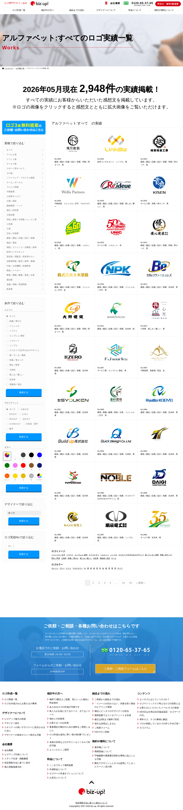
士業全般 (11, 215)
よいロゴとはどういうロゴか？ (155, 699)
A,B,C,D (24, 408)
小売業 (10, 224)
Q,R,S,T (26, 418)
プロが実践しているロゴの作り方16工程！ (160, 723)
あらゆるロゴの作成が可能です (64, 707)
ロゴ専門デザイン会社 (27, 3)
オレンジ (7, 474)
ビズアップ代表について (16, 754)
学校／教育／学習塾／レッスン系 (22, 219)
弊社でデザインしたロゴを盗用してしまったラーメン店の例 (115, 765)
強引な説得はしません (105, 723)
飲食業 (10, 289)
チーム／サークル (15, 182)
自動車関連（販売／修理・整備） (22, 261)
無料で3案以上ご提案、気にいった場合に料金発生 (69, 701)
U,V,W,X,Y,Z (14, 423)
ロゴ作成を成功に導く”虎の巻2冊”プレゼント (70, 736)
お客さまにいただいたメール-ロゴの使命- (160, 707)
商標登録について (103, 751)
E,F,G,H (12, 413)
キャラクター (94, 555)
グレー (23, 454)
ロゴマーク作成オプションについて (66, 773)
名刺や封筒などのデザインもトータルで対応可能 (69, 744)
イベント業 (12, 159)
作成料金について (58, 769)
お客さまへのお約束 (59, 722)
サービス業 (12, 164)
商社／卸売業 (13, 210)
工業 (9, 229)
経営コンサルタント (16, 252)
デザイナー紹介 (11, 723)
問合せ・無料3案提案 (168, 4)
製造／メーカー (14, 270)
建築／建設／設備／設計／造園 (21, 238)
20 (130, 582)
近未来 (12, 379)
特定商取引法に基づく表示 (17, 762)
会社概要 (115, 3)
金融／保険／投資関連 (17, 284)
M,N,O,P (13, 418)
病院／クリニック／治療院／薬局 (22, 247)
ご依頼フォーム (102, 727)
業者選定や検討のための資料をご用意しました (69, 728)
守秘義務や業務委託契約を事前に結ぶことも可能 (115, 757)
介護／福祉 (12, 201)
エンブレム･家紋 (16, 336)
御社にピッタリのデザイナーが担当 (112, 711)
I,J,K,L (25, 413)
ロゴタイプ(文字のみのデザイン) (24, 350)
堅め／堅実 (14, 365)
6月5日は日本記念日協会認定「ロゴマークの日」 (160, 713)
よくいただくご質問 (59, 749)
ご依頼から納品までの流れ (107, 699)
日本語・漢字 (32, 423)
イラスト (13, 331)
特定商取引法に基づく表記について (91, 803)
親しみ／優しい (16, 374)
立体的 (12, 370)
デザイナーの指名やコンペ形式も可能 (22, 734)
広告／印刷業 (13, 233)
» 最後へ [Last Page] (141, 582)
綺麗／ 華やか (73, 558)
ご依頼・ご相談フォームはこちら (125, 668)
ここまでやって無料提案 (61, 765)
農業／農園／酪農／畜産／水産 (21, 275)
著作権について (102, 747)
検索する (24, 392)
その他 (10, 173)
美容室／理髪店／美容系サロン (21, 256)
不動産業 (11, 191)
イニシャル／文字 (58, 555)
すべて (10, 150)
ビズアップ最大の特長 (15, 719)
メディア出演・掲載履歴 (16, 758)
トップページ (9, 68)
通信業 (10, 280)
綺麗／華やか (15, 321)
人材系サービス (14, 196)
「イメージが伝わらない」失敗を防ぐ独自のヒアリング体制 (115, 705)
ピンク (15, 464)
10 (123, 582)
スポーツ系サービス (16, 168)
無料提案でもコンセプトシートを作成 (113, 715)
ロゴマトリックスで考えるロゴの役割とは (160, 703)
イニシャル (14, 326)
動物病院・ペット (15, 205)
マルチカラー (39, 474)
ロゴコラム (145, 727)
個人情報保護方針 (13, 767)
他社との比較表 (56, 718)
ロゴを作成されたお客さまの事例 (20, 703)
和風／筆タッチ (16, 360)
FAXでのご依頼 (102, 731)
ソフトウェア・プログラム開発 (21, 178)
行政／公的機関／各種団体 (19, 266)
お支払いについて (58, 777)
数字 (11, 428)
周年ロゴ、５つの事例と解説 (153, 719)
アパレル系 (12, 154)
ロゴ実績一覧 (20, 68)
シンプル (13, 345)
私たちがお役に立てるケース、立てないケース (69, 713)
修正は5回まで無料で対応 (107, 719)
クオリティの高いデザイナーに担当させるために (24, 729)
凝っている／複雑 (17, 355)
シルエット (14, 340)
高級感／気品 (15, 384)
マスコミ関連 (13, 187)
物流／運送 (12, 243)
